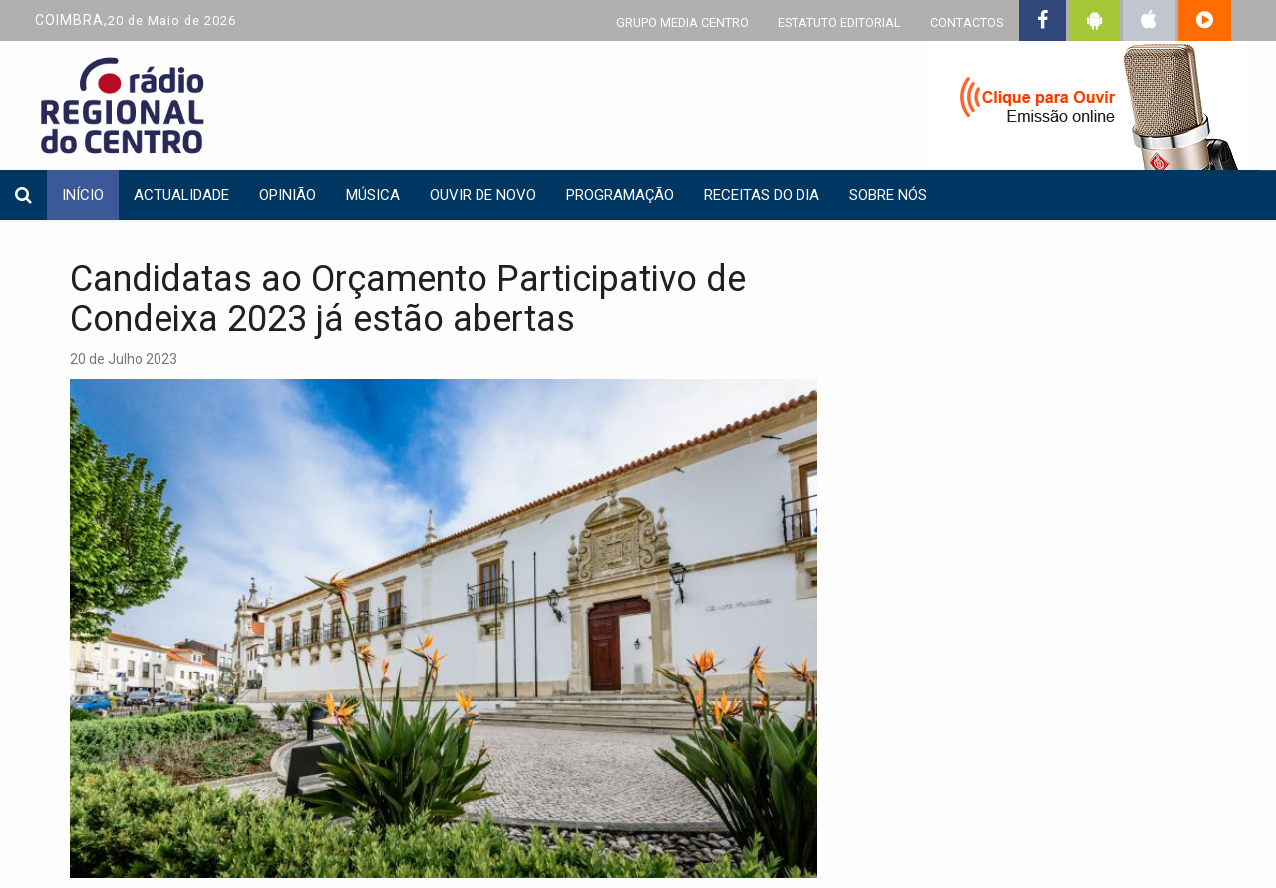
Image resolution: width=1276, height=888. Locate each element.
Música (373, 195)
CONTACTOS (966, 22)
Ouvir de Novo (483, 195)
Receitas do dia (761, 195)
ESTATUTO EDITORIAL (839, 22)
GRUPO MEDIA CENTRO (682, 22)
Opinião (287, 195)
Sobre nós (888, 195)
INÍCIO (83, 195)
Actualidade (181, 195)
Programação (620, 195)
